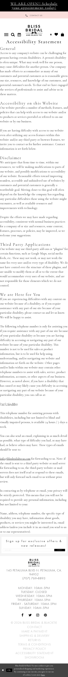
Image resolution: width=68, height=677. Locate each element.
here (43, 675)
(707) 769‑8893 (34, 578)
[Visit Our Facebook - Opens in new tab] (22, 615)
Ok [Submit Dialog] (9, 670)
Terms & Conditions (34, 644)
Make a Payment (34, 631)
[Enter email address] (34, 550)
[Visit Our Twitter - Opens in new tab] (30, 615)
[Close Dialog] (3, 670)
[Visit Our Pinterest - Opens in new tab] (45, 615)
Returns (34, 640)
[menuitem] (51, 34)
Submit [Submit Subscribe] (59, 550)
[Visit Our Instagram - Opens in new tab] (37, 615)
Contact (34, 627)
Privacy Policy (34, 649)
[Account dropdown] (51, 34)
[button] (13, 34)
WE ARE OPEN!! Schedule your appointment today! (34, 5)
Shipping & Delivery (34, 636)
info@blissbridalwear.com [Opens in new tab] (15, 458)
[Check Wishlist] (56, 34)
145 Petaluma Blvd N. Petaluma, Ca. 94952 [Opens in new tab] (34, 572)
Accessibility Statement (35, 653)
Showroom (34, 657)
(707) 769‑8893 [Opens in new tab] (9, 404)
